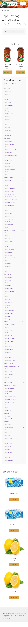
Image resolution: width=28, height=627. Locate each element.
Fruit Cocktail (10, 249)
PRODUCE (7, 413)
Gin (8, 108)
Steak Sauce (10, 313)
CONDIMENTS (8, 274)
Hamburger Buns (11, 202)
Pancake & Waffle (11, 258)
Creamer (9, 244)
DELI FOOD (8, 355)
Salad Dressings (11, 302)
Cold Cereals (10, 241)
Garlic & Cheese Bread (12, 197)
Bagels (9, 180)
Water (8, 174)
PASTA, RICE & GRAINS (10, 385)
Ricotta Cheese (11, 346)
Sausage (9, 260)
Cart (22, 623)
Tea (8, 269)
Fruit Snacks (10, 441)
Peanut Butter (10, 291)
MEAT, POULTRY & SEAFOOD (12, 366)
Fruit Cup (9, 438)
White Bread (10, 224)
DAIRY (6, 321)
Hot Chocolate (11, 255)
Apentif (9, 91)
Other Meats (10, 374)
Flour (8, 394)
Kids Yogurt (10, 341)
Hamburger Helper (12, 399)
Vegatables (10, 419)
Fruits (8, 416)
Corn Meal (9, 391)
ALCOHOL (7, 88)
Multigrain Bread (11, 208)
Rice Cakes (9, 452)
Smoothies (10, 161)
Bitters (9, 97)
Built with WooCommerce (8, 618)
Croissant (9, 185)
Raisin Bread (10, 219)
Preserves (9, 296)
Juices (8, 147)
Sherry (8, 119)
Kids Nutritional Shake (12, 149)
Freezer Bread (10, 191)
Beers (8, 94)
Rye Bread (9, 222)
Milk (8, 344)
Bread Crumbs (10, 388)
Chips (8, 430)
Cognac (9, 102)
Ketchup (9, 280)
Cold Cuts (9, 371)
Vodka (8, 127)
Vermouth (9, 124)
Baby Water (10, 141)
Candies (9, 424)
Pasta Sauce (10, 288)
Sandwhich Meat (11, 357)
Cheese (9, 327)
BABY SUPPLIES (9, 136)
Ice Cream (9, 335)
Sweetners (9, 263)
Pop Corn (9, 449)
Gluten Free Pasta (11, 396)
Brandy (9, 100)
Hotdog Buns (10, 205)
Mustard (9, 285)
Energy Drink (10, 144)
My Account (4, 624)
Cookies (9, 432)
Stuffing (9, 410)
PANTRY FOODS (9, 382)
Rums (8, 116)
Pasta (8, 405)
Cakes (8, 183)
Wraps (8, 227)
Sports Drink (10, 172)
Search (14, 624)
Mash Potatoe (10, 402)
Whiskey (9, 130)
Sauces (9, 308)
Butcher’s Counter (11, 369)
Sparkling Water (11, 169)
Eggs (8, 247)
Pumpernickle (10, 216)
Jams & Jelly (10, 277)
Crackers (9, 435)
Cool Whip (9, 330)
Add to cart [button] (7, 72)
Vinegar (9, 319)
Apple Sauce (10, 233)
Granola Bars (10, 443)
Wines (8, 133)
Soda (8, 163)
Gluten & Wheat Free (12, 199)
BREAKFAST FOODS (10, 230)
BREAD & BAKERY (9, 177)
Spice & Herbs (10, 310)
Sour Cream (10, 349)
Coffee (8, 238)
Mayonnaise (10, 283)
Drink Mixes (10, 105)
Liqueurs (9, 111)
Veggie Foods (10, 271)
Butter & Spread (11, 324)
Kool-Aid (9, 152)
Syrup (8, 316)
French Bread (10, 194)
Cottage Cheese (11, 332)
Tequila (9, 122)
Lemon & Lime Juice (12, 155)
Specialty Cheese (11, 360)
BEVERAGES (8, 138)
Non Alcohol (10, 113)
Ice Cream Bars (11, 338)
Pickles (9, 294)
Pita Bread (9, 213)
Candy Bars (10, 427)
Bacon (8, 235)
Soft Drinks (10, 166)
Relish (8, 299)
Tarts (8, 266)
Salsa (8, 305)
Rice (8, 407)
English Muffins (11, 188)
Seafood (9, 380)
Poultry (9, 377)
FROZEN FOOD (9, 363)
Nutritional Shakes (12, 158)
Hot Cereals (10, 252)
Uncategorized (9, 455)
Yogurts (9, 352)
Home (4, 10)
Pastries (9, 210)
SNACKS (7, 421)
